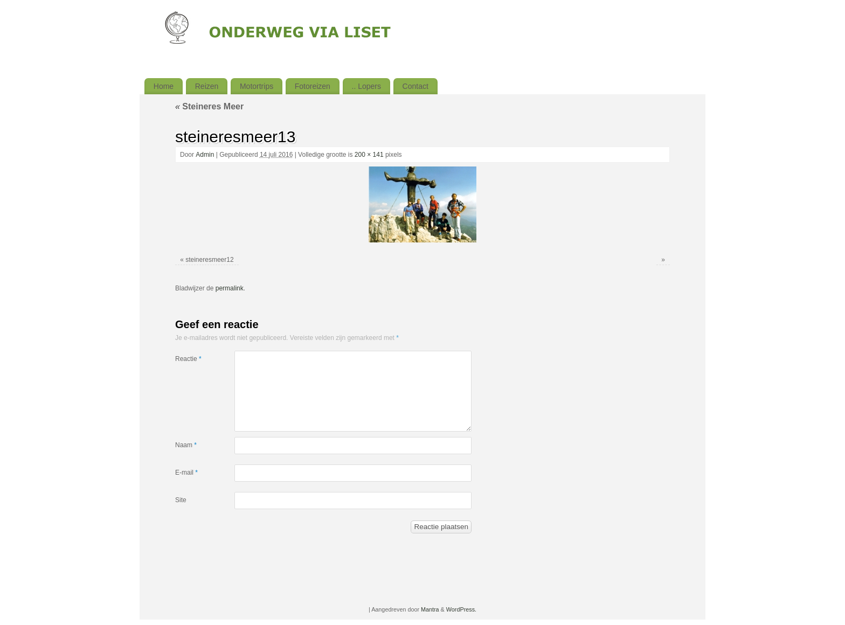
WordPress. (461, 609)
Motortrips (256, 86)
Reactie (188, 359)
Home (164, 86)
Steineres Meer (209, 106)
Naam (186, 445)
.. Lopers (366, 86)
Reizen (207, 86)
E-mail (186, 472)
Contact (415, 86)
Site (180, 500)
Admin (205, 154)
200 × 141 (369, 154)
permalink (230, 288)
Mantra (430, 609)
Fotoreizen (312, 86)
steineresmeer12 (209, 259)
